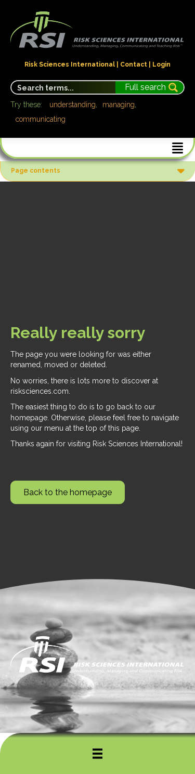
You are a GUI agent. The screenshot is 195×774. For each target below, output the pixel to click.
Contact (133, 64)
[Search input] (64, 87)
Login (161, 64)
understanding (72, 104)
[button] (67, 492)
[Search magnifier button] (149, 87)
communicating (41, 119)
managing (118, 104)
